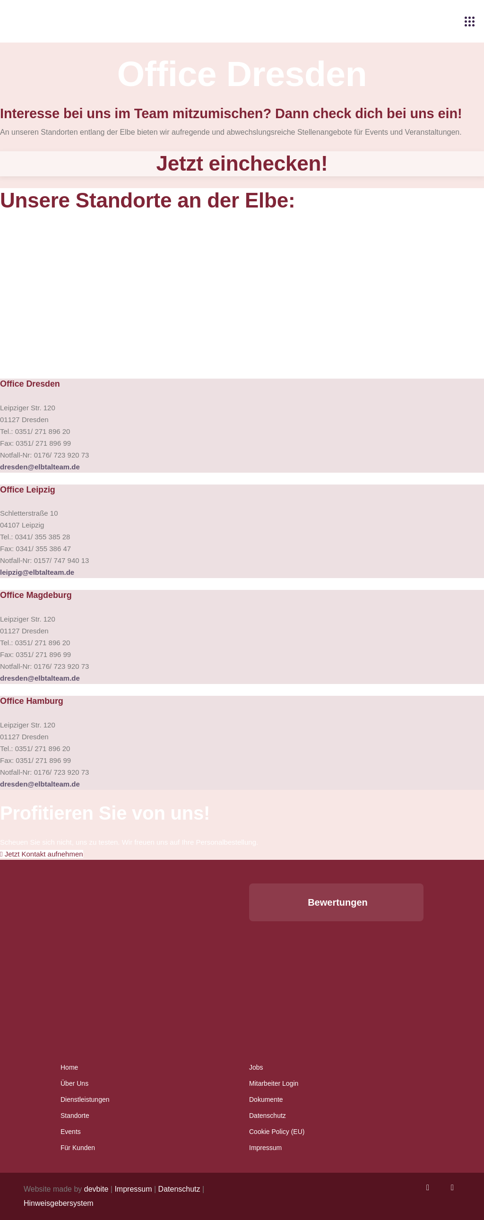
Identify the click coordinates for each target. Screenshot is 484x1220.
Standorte (74, 1115)
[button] (249, 930)
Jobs (256, 1067)
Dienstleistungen (85, 1099)
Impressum (265, 1147)
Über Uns (74, 1083)
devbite (96, 1189)
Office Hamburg (31, 701)
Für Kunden (77, 1147)
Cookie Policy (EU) (276, 1131)
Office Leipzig (27, 489)
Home (69, 1067)
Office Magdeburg (36, 595)
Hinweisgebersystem (59, 1203)
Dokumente (266, 1099)
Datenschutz (267, 1115)
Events (70, 1131)
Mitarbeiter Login (273, 1083)
